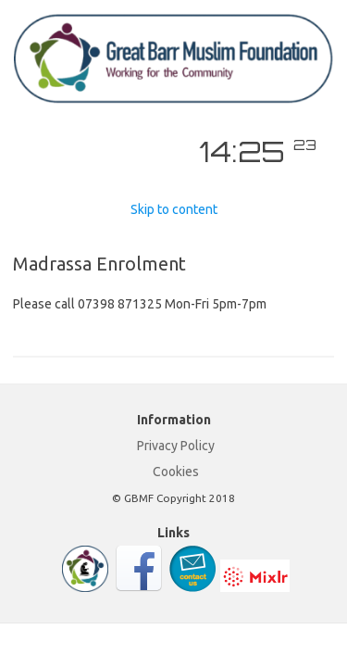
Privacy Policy (176, 445)
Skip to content (173, 209)
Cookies (176, 471)
